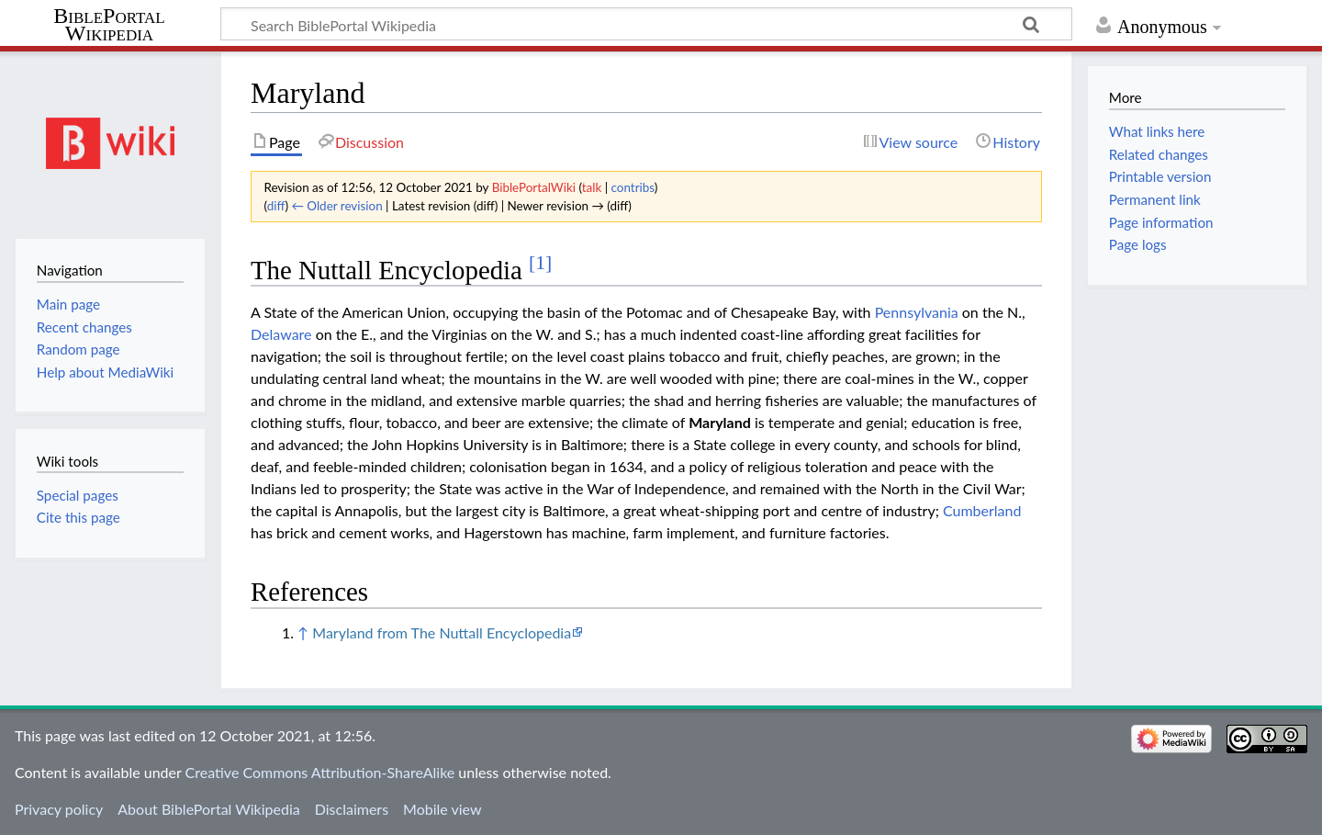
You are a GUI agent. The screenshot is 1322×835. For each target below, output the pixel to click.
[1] (540, 263)
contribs (633, 187)
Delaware (281, 334)
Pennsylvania (916, 312)
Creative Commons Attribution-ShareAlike (320, 772)
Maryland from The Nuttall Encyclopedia (441, 632)
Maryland (720, 422)
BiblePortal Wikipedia (108, 24)
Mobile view (442, 809)
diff (276, 205)
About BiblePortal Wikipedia (208, 809)
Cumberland (982, 510)
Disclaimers (351, 809)
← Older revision (336, 205)
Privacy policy (59, 809)
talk (592, 187)
